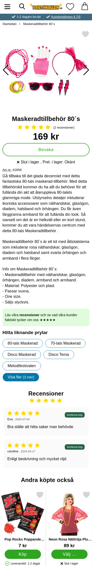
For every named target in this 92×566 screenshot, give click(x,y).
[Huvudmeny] (7, 6)
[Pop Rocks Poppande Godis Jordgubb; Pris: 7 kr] (22, 520)
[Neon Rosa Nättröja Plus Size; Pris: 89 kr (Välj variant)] (69, 520)
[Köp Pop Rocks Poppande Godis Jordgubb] (23, 554)
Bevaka (46, 149)
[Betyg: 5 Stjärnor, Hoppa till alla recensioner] (46, 127)
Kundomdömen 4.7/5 (65, 17)
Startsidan (9, 24)
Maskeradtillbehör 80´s (38, 24)
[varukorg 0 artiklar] (84, 7)
